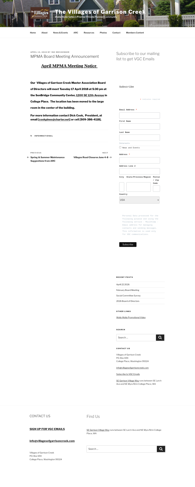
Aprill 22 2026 (123, 284)
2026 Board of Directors (127, 301)
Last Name (125, 132)
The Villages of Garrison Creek (100, 11)
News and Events (131, 148)
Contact (116, 32)
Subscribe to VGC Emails (128, 374)
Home (33, 32)
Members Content (135, 32)
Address (124, 155)
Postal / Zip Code (156, 180)
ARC (76, 32)
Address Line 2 (127, 166)
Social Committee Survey (128, 295)
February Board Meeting (127, 290)
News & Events (60, 32)
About (44, 32)
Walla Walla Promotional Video (131, 317)
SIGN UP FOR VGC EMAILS (47, 429)
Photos (103, 32)
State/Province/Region (138, 177)
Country (123, 194)
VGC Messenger (60, 52)
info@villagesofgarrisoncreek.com (132, 367)
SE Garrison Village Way (127, 380)
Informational (43, 136)
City (121, 177)
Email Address (128, 110)
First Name (125, 121)
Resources (89, 32)
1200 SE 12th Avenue (90, 95)
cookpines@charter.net (54, 119)
